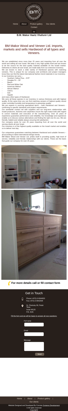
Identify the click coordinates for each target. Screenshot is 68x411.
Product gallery (36, 24)
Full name (27, 321)
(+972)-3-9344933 (38, 298)
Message (27, 340)
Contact (34, 27)
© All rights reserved (34, 408)
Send (40, 354)
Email (26, 330)
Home (15, 24)
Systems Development (51, 405)
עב (34, 32)
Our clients (50, 24)
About (24, 24)
